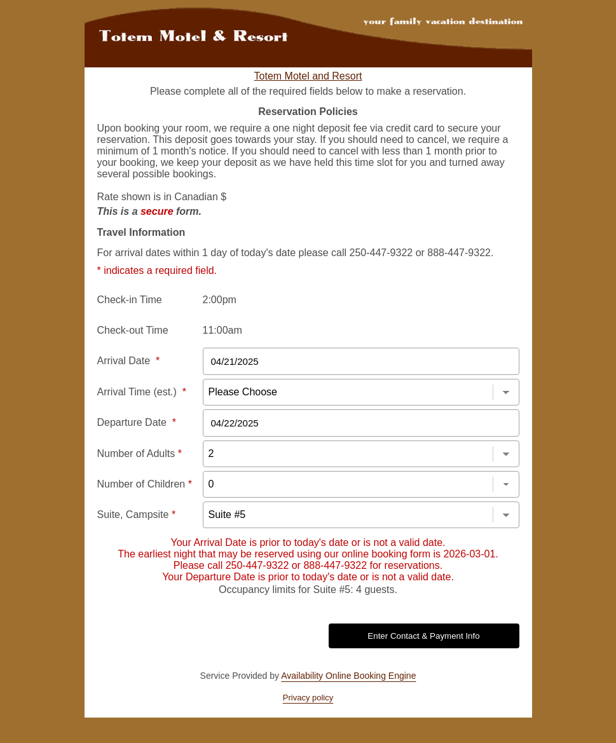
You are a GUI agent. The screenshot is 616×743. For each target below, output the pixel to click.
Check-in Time (129, 299)
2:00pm (219, 299)
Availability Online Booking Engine (348, 676)
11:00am (222, 330)
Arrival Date (128, 360)
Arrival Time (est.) (141, 391)
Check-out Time (132, 330)
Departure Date (137, 422)
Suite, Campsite (136, 514)
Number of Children (144, 484)
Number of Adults (139, 453)
